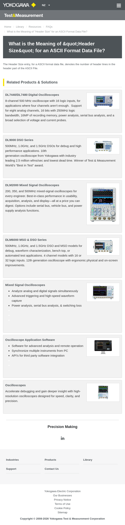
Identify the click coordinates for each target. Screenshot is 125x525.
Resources (35, 26)
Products (50, 459)
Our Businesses (62, 495)
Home (7, 26)
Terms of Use (62, 503)
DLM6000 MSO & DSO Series (26, 239)
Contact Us (52, 468)
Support (11, 468)
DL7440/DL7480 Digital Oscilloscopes (32, 94)
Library (20, 26)
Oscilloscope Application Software (30, 339)
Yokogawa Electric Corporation (62, 491)
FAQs (49, 26)
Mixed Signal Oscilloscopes (25, 285)
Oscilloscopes (15, 385)
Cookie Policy (62, 508)
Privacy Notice (62, 499)
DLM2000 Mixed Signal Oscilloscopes (32, 185)
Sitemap (62, 512)
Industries (12, 459)
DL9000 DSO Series (19, 140)
